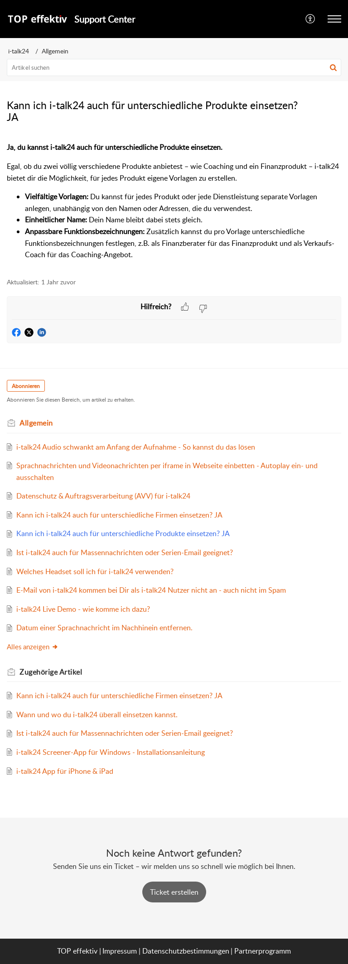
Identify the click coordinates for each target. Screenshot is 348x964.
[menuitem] (310, 19)
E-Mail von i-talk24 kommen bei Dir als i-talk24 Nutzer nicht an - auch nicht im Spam (151, 590)
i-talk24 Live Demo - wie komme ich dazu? (83, 609)
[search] (174, 67)
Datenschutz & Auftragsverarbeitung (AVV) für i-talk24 (103, 496)
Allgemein (55, 51)
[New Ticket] (174, 892)
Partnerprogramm (262, 951)
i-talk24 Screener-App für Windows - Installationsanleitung (110, 752)
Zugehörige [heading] (50, 672)
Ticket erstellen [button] (174, 892)
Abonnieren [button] (26, 386)
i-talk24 (18, 51)
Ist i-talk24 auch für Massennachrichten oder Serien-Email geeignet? (124, 552)
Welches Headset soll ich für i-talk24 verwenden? (95, 571)
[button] (310, 19)
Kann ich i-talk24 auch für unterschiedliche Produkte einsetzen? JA (123, 533)
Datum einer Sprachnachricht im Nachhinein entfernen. (104, 628)
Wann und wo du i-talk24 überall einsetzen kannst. (97, 714)
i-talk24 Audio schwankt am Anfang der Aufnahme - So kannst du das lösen (135, 447)
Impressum (119, 951)
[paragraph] (174, 201)
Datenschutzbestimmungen (185, 951)
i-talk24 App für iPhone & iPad (64, 771)
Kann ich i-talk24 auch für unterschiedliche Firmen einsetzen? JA (119, 515)
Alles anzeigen (32, 646)
